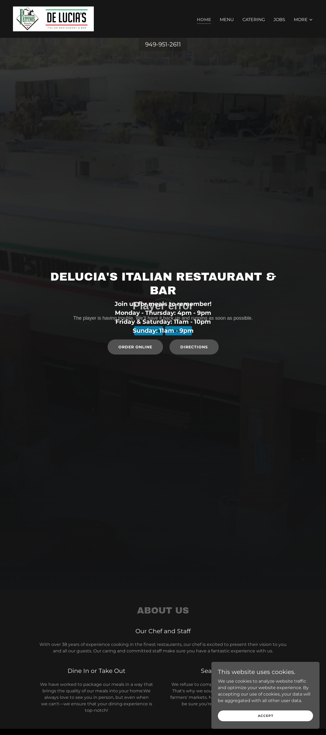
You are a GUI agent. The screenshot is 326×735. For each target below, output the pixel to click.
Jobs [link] (279, 19)
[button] (303, 19)
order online (135, 347)
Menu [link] (227, 19)
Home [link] (204, 19)
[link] (53, 18)
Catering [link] (253, 19)
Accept (265, 716)
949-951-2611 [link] (163, 44)
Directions (194, 347)
